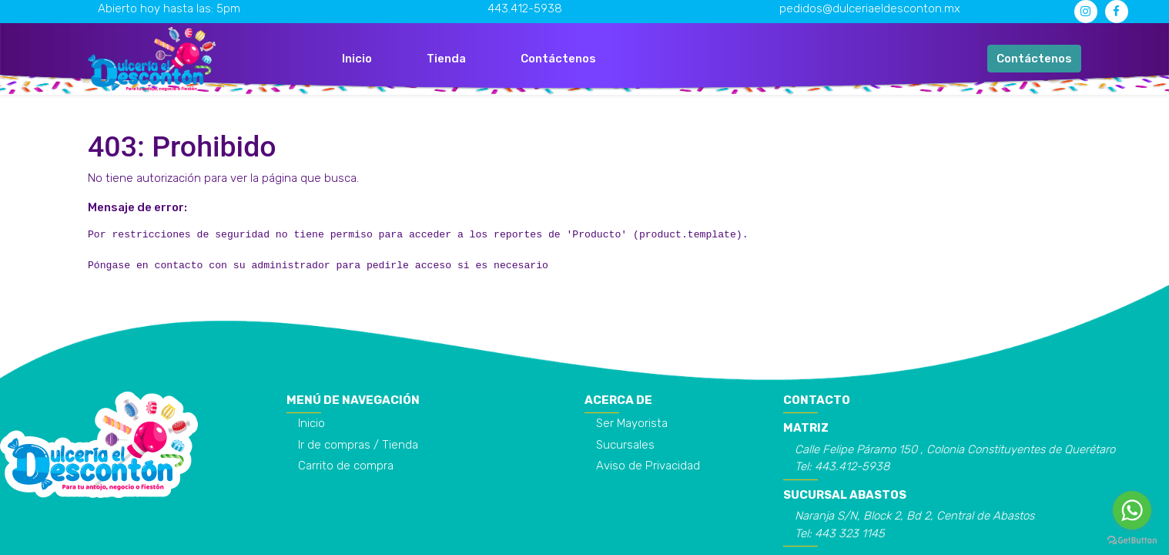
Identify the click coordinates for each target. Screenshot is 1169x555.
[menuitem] (357, 59)
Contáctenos (1034, 59)
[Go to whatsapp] (1132, 510)
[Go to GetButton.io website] (1132, 539)
